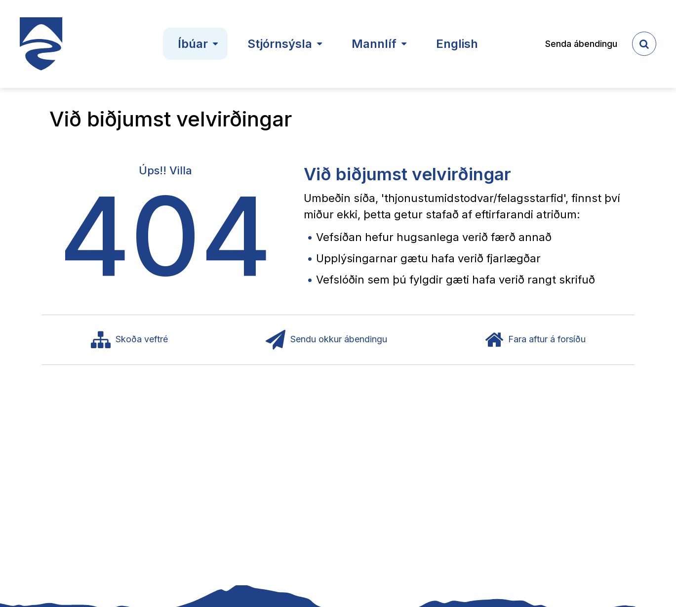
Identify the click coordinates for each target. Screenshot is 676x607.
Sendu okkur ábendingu (326, 340)
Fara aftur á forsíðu (535, 340)
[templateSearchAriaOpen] (644, 44)
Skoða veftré (129, 340)
